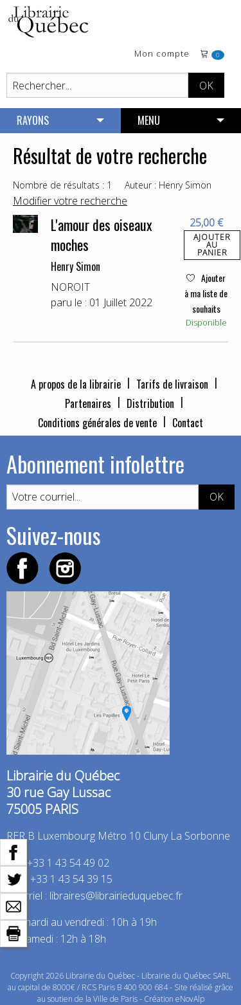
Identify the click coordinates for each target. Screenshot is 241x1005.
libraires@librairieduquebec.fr (116, 896)
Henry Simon (75, 266)
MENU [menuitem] (149, 120)
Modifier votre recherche (70, 201)
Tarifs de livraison (172, 384)
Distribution (150, 403)
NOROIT (70, 287)
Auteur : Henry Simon (168, 185)
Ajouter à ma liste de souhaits (206, 293)
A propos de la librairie (76, 384)
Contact (187, 422)
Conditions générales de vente (97, 422)
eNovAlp (189, 998)
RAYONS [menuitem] (33, 120)
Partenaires (88, 403)
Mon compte (162, 54)
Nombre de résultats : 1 (62, 185)
